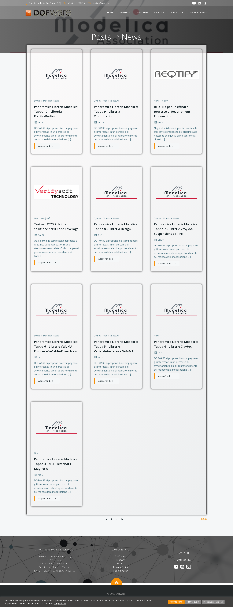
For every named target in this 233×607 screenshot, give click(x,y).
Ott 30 (159, 240)
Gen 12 (159, 122)
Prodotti (178, 13)
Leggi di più (60, 603)
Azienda (125, 13)
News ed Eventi (199, 13)
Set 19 (99, 359)
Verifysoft (45, 219)
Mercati (143, 13)
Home (111, 13)
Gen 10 (39, 236)
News (56, 100)
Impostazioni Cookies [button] (213, 601)
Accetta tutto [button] (176, 601)
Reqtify (164, 100)
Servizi (160, 13)
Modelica (47, 100)
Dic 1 (98, 236)
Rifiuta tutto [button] (193, 601)
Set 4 (158, 354)
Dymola (37, 100)
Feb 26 (39, 122)
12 (122, 522)
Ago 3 (38, 477)
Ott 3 (38, 359)
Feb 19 (99, 122)
